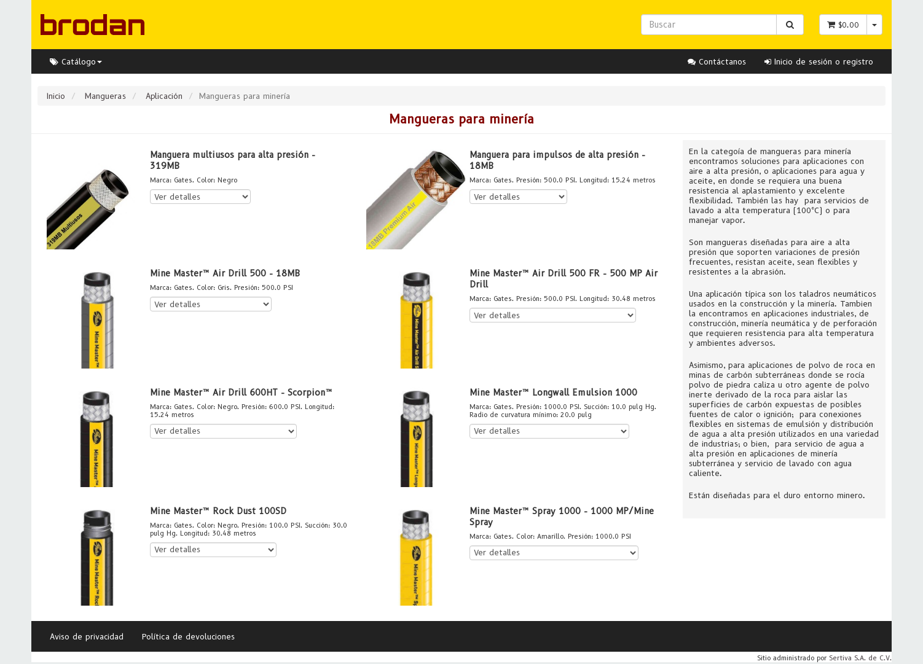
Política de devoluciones (188, 636)
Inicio (56, 96)
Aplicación (164, 96)
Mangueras (105, 96)
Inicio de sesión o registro (818, 61)
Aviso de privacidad (87, 636)
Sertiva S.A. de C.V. (860, 658)
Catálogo (76, 61)
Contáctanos (717, 61)
